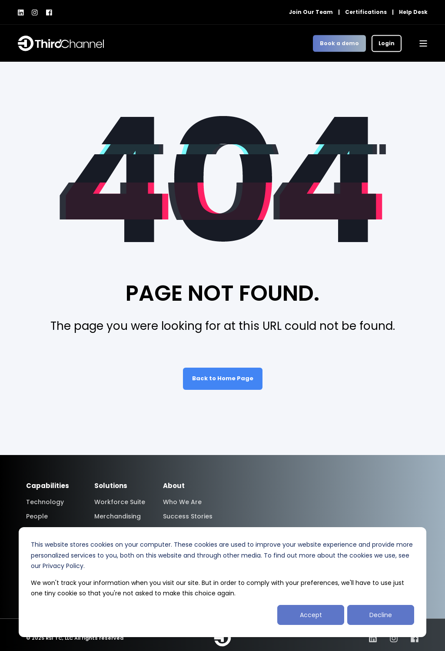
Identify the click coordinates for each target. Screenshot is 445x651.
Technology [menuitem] (45, 502)
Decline (380, 615)
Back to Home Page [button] (222, 378)
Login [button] (387, 43)
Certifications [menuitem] (366, 12)
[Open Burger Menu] (423, 43)
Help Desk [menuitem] (413, 12)
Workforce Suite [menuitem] (119, 502)
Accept (311, 615)
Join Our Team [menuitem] (311, 12)
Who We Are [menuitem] (182, 502)
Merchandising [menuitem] (117, 516)
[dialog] (222, 582)
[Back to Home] (60, 43)
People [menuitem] (37, 516)
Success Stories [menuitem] (188, 516)
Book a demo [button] (339, 43)
